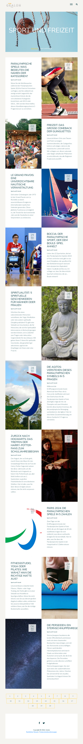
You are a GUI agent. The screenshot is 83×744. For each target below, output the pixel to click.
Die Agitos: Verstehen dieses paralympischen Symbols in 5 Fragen (59, 373)
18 (33, 706)
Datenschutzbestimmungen (48, 732)
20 (50, 706)
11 (20, 701)
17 (72, 701)
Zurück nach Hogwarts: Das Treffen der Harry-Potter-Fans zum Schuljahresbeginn (25, 443)
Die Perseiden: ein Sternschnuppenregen (63, 626)
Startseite (34, 48)
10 (11, 701)
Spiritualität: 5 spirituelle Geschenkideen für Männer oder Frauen (23, 299)
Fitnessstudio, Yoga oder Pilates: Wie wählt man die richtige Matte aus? (21, 571)
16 (63, 701)
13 (37, 701)
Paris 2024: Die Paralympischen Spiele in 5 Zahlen (59, 511)
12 (28, 701)
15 (55, 701)
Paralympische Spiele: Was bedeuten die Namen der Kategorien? (21, 70)
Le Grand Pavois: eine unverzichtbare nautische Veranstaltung (22, 181)
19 (42, 706)
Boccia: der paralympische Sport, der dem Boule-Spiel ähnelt (57, 240)
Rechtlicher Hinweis (32, 732)
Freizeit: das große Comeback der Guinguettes (59, 128)
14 (46, 701)
